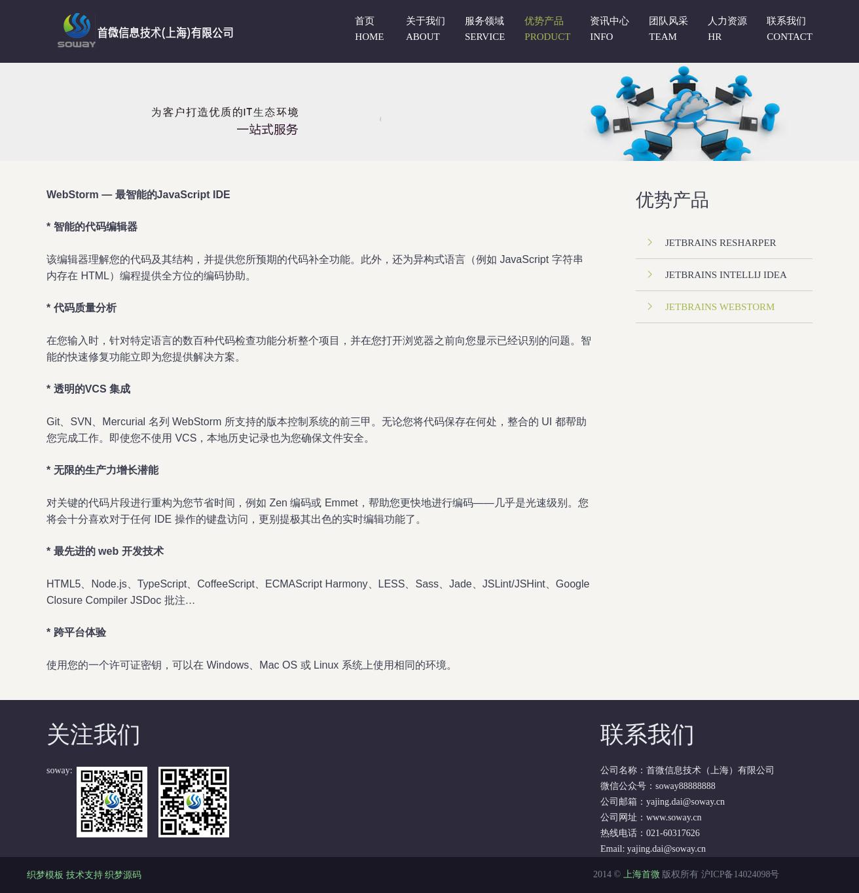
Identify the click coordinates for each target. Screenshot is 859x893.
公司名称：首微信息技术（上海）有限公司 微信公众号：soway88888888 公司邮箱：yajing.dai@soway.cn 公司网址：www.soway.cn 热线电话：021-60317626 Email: (708, 787)
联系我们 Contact (790, 29)
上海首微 (641, 874)
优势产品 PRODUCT (547, 29)
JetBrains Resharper (721, 242)
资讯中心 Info (609, 29)
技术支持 (84, 875)
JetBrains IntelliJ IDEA (726, 275)
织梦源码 (123, 875)
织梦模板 (45, 875)
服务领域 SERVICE (485, 29)
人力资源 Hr (727, 29)
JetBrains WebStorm (720, 307)
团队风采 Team (668, 29)
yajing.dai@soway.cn (666, 849)
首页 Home (369, 29)
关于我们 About (425, 29)
